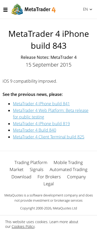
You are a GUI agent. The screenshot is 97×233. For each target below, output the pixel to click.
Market (17, 169)
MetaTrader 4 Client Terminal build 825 (48, 137)
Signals (36, 169)
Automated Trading (68, 169)
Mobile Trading (68, 162)
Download (21, 177)
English (84, 9)
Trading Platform (30, 162)
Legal (48, 184)
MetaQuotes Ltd (65, 208)
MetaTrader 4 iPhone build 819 (41, 123)
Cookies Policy (23, 226)
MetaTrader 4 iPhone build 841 (41, 104)
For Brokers (49, 177)
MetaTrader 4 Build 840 (34, 130)
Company (76, 177)
